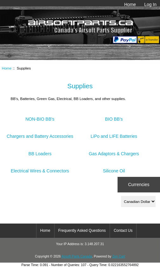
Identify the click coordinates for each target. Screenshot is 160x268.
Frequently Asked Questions (82, 230)
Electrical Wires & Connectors (40, 168)
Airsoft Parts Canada (76, 256)
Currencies (138, 184)
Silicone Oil (114, 168)
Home (130, 4)
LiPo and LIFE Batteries (114, 134)
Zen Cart (118, 256)
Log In (150, 4)
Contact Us (123, 230)
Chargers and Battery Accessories (40, 134)
